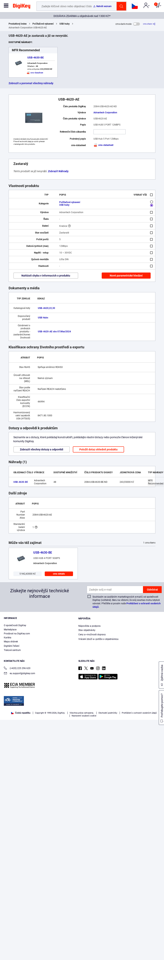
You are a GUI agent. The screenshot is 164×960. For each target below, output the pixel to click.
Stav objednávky (86, 630)
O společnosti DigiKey (15, 625)
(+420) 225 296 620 (17, 668)
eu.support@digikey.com (19, 673)
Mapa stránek (11, 641)
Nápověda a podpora (89, 626)
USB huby (64, 23)
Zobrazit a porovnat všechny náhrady (31, 83)
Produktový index (18, 23)
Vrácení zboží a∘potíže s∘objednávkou (98, 639)
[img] (21, 7)
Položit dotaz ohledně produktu (98, 449)
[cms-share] (149, 24)
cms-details (59, 573)
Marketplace (10, 629)
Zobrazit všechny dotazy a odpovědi (41, 449)
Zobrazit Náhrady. (58, 171)
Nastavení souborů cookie (84, 716)
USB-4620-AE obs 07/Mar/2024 (54, 331)
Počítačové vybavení (42, 23)
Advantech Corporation (105, 112)
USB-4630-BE (35, 57)
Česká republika (20, 713)
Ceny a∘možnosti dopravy (92, 634)
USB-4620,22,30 (46, 308)
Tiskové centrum (12, 650)
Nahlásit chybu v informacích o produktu (45, 275)
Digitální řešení (11, 646)
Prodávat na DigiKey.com (17, 633)
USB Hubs (43, 317)
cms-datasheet (103, 145)
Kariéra (7, 637)
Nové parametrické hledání (126, 275)
